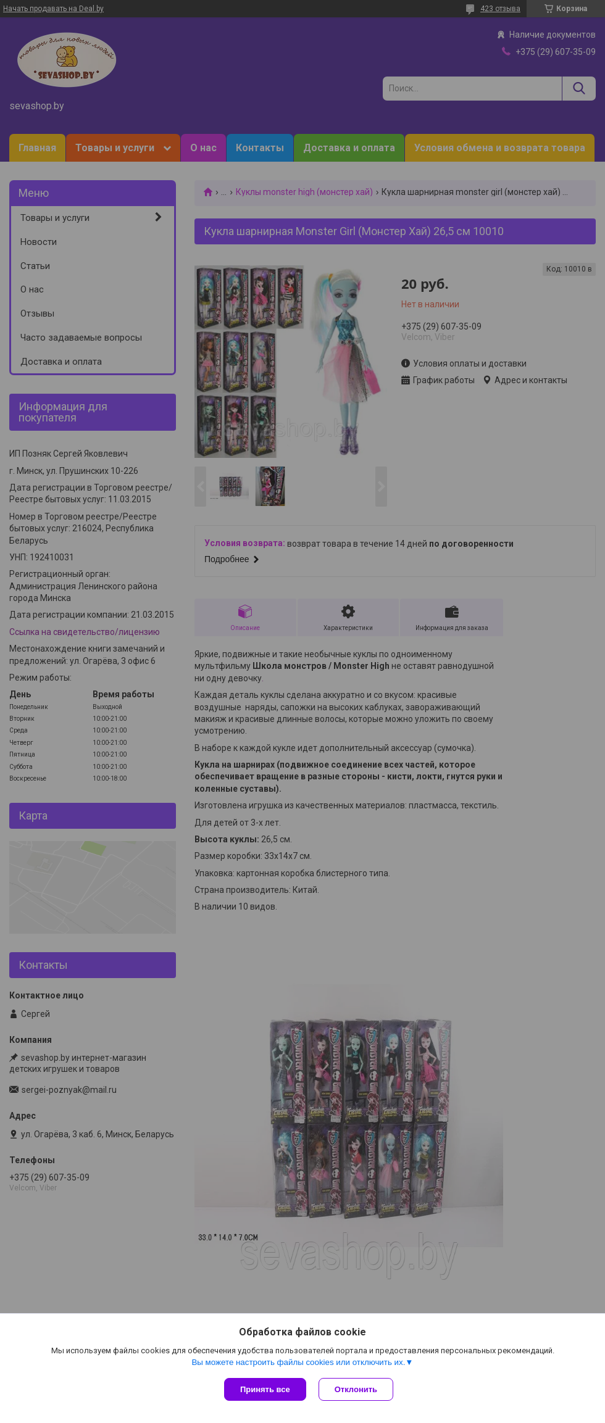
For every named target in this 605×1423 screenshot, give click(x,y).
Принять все (265, 1389)
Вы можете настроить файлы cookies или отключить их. (298, 1362)
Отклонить (356, 1389)
